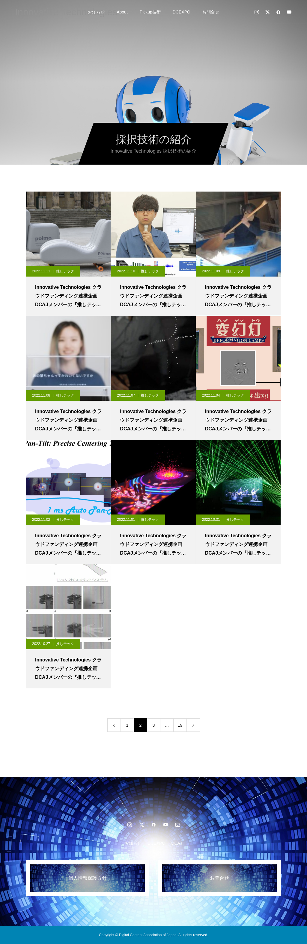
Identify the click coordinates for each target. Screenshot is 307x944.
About (122, 12)
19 (180, 725)
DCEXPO (181, 12)
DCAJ (176, 843)
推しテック (65, 271)
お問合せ (210, 12)
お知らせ (133, 843)
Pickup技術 (150, 12)
